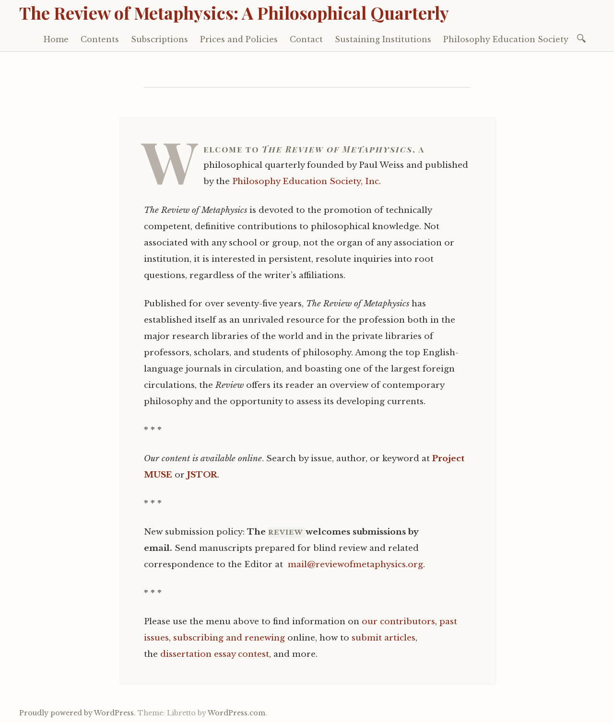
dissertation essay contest (214, 654)
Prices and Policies (239, 39)
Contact (306, 39)
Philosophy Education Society (505, 39)
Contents (100, 39)
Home (56, 39)
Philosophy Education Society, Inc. (306, 181)
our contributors (398, 622)
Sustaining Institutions (383, 39)
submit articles (383, 638)
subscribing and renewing (229, 638)
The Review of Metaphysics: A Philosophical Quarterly (234, 12)
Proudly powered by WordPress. (77, 713)
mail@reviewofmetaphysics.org (355, 565)
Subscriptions (159, 39)
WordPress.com (236, 713)
